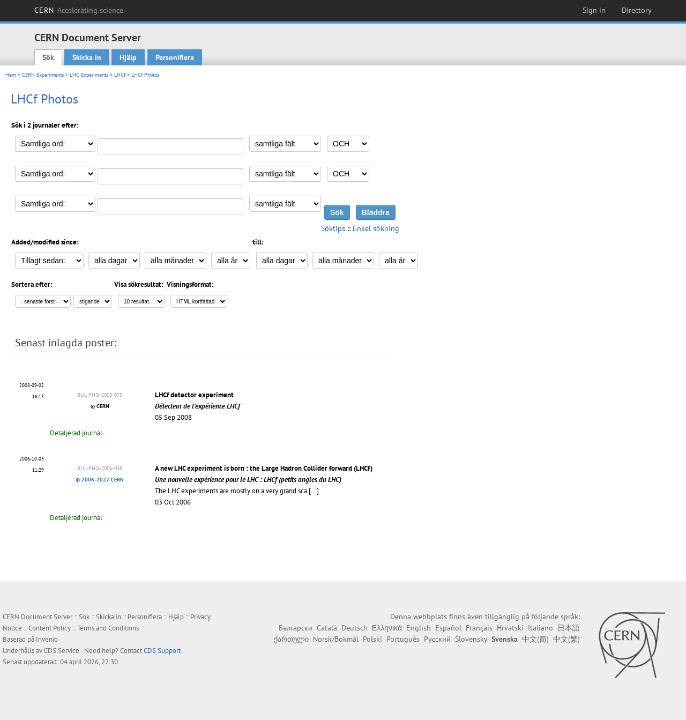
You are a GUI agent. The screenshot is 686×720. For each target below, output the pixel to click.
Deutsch (354, 628)
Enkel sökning (376, 228)
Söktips (333, 228)
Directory (637, 10)
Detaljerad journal (76, 432)
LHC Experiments (89, 74)
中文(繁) (566, 639)
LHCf (119, 74)
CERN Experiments (43, 74)
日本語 (568, 628)
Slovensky (471, 639)
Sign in (594, 10)
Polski (372, 639)
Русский (437, 639)
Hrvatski (510, 628)
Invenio (47, 639)
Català (327, 628)
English (418, 628)
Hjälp (128, 57)
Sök (48, 57)
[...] (314, 490)
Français (479, 628)
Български (295, 628)
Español (448, 628)
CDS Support (162, 650)
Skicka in (86, 57)
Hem (10, 74)
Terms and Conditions (108, 628)
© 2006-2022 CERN (100, 479)
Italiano (540, 628)
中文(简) (535, 639)
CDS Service (61, 650)
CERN (78, 10)
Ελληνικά (387, 628)
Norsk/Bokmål (336, 639)
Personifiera (174, 57)
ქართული (291, 639)
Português (403, 639)
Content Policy (49, 628)
